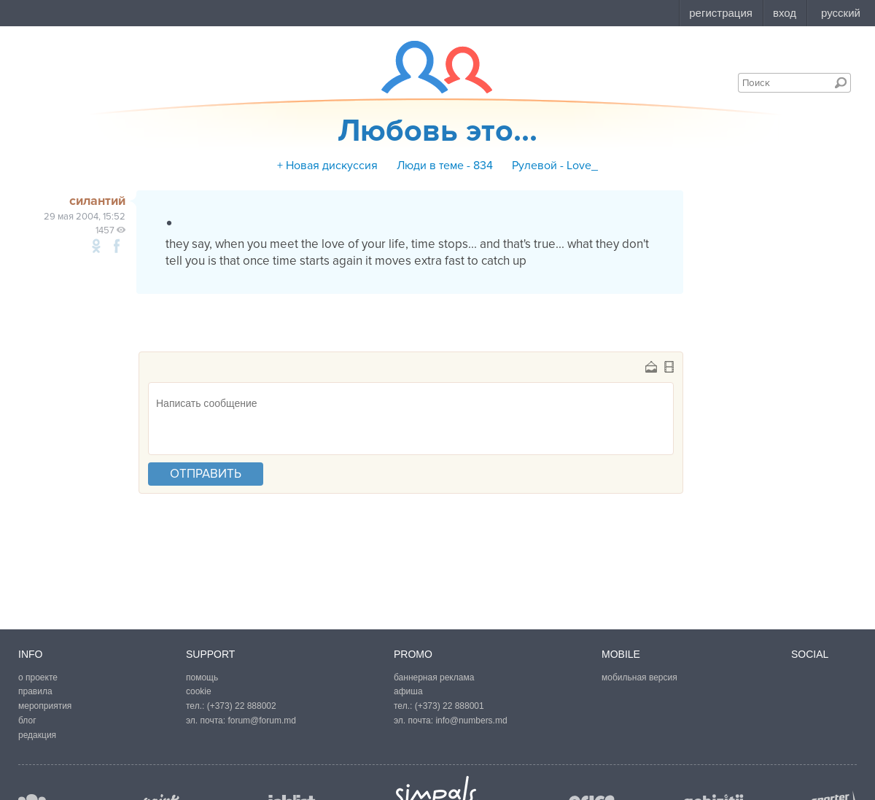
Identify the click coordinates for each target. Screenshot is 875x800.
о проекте (38, 677)
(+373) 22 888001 (449, 706)
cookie (198, 691)
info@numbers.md (471, 720)
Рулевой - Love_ (555, 165)
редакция (37, 735)
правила (35, 691)
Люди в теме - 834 (445, 165)
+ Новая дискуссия (327, 165)
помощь (202, 677)
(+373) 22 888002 (241, 706)
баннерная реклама (434, 677)
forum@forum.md (262, 720)
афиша (408, 691)
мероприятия (44, 706)
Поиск (841, 82)
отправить (205, 473)
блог (27, 720)
